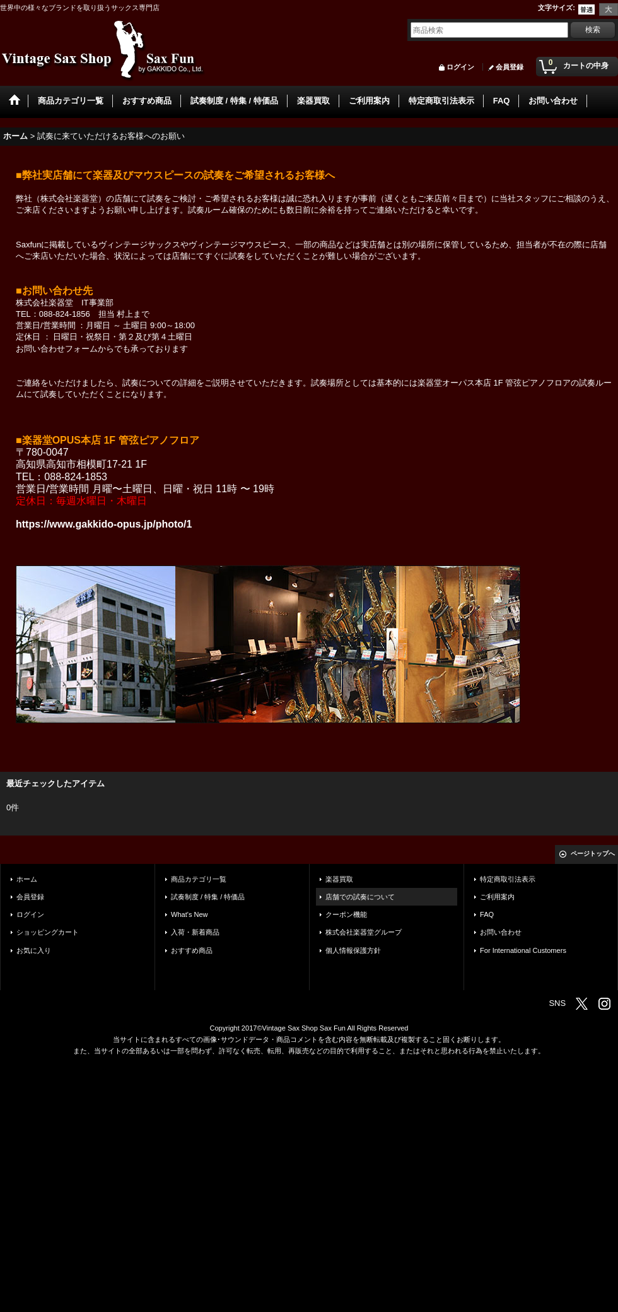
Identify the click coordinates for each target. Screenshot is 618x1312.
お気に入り (33, 950)
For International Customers (523, 950)
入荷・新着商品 (195, 932)
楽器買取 (339, 879)
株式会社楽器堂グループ (363, 932)
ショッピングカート (47, 932)
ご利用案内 (497, 897)
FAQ (487, 914)
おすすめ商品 (192, 950)
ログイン (460, 67)
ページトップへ (593, 853)
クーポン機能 (346, 914)
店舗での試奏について (360, 897)
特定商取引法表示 (507, 879)
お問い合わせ (501, 932)
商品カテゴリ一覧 (198, 879)
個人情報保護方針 (353, 950)
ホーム (26, 879)
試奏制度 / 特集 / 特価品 (208, 897)
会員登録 (509, 67)
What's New (189, 914)
